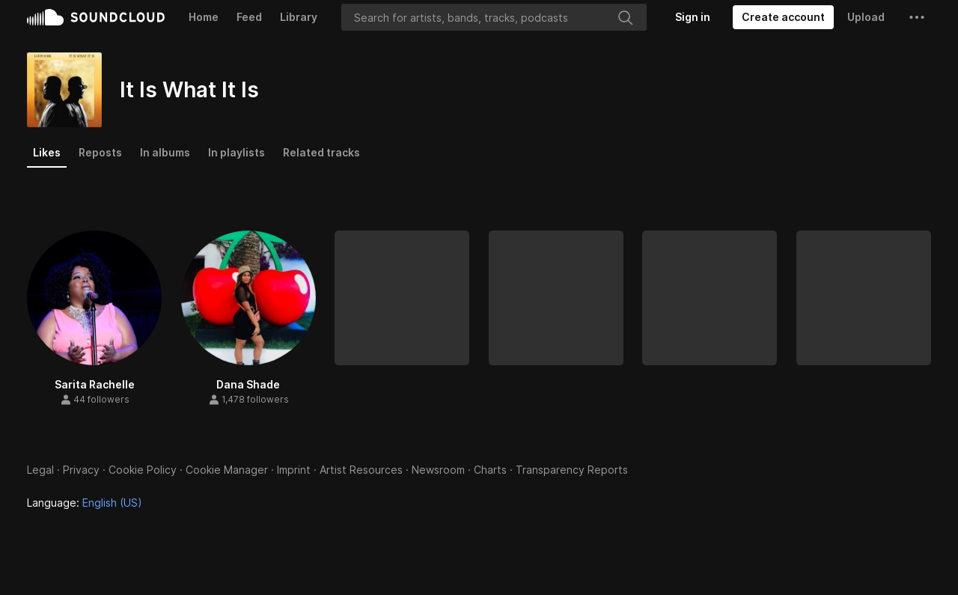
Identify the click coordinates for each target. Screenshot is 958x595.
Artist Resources (361, 469)
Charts (490, 469)
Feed (249, 16)
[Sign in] (692, 17)
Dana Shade (248, 384)
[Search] (494, 17)
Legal (40, 469)
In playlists (236, 152)
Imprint (294, 469)
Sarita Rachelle (95, 384)
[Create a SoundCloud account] (783, 17)
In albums (165, 152)
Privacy (81, 469)
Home (204, 16)
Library (298, 16)
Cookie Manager (227, 469)
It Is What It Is (189, 90)
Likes (47, 152)
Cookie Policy (143, 469)
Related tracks (321, 152)
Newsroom (438, 469)
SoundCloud (96, 17)
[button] (917, 17)
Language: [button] (84, 502)
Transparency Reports (572, 469)
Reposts (100, 152)
